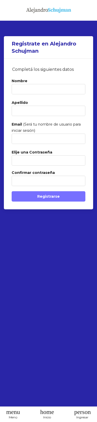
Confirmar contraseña (33, 172)
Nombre (19, 81)
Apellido (20, 102)
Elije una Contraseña (32, 152)
